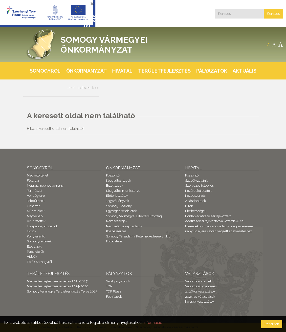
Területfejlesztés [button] (164, 71)
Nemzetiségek (116, 221)
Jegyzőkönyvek (117, 201)
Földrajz (33, 180)
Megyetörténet (37, 175)
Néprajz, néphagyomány (45, 185)
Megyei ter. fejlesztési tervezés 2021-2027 (57, 281)
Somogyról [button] (45, 71)
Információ (153, 322)
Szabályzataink (196, 180)
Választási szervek (198, 281)
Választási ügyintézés (201, 286)
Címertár (33, 206)
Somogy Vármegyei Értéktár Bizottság (134, 216)
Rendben (271, 324)
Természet (34, 191)
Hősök (31, 231)
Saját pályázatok (118, 281)
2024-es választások (200, 296)
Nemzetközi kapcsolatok (124, 226)
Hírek (189, 206)
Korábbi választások (199, 301)
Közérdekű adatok (198, 191)
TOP (109, 286)
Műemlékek (35, 211)
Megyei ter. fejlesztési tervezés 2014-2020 (57, 286)
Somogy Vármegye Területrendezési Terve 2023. (62, 291)
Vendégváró (36, 195)
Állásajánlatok (195, 201)
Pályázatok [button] (211, 71)
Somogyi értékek (39, 241)
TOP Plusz (113, 291)
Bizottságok (114, 185)
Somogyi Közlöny (119, 206)
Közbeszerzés (116, 231)
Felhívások (114, 296)
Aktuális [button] (244, 71)
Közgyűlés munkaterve (123, 191)
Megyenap (35, 216)
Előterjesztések (117, 195)
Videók (32, 256)
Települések (35, 201)
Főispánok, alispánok (42, 226)
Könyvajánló (36, 236)
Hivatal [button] (122, 71)
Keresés (273, 14)
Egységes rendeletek (121, 211)
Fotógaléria (114, 241)
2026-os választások (200, 291)
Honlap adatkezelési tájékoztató (208, 216)
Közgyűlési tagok (118, 180)
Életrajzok (34, 246)
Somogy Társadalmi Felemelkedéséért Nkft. (138, 236)
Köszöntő (113, 175)
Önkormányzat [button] (86, 71)
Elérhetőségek (195, 211)
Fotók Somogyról (39, 262)
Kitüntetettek (36, 221)
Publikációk (35, 252)
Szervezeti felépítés (199, 185)
